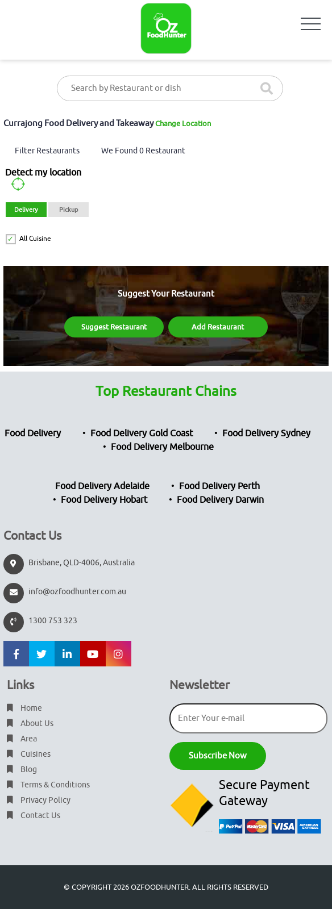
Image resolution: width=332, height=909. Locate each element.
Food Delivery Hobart (104, 500)
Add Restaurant (218, 327)
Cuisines (29, 754)
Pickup (68, 210)
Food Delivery (33, 433)
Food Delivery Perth (219, 486)
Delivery (26, 210)
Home (24, 708)
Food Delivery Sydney (266, 433)
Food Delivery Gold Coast (141, 433)
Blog (22, 769)
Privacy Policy (38, 800)
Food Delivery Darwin (220, 500)
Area (22, 739)
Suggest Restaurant (114, 327)
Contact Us (33, 815)
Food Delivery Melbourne (162, 447)
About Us (30, 723)
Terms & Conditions (48, 785)
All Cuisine (35, 238)
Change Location (183, 123)
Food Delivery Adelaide (102, 486)
